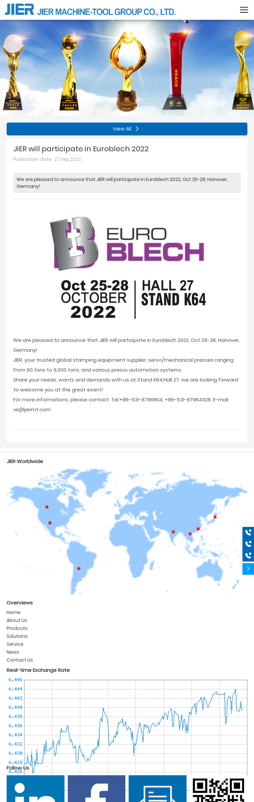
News (13, 652)
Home (14, 612)
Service (15, 644)
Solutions (17, 636)
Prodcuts (17, 628)
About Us (17, 620)
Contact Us (20, 660)
